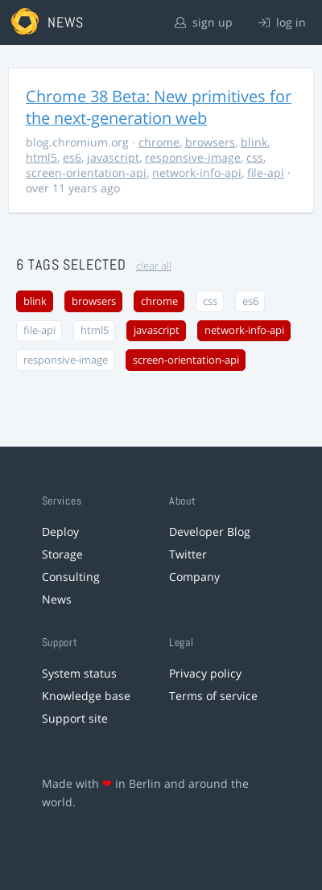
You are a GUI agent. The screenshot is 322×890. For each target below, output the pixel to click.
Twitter (188, 554)
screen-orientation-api (86, 172)
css (254, 157)
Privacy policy (205, 673)
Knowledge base (86, 695)
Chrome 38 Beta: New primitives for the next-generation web (158, 107)
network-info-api (197, 172)
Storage (62, 554)
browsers (210, 142)
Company (194, 576)
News (57, 599)
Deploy (60, 531)
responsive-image (193, 157)
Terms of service (213, 695)
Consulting (71, 576)
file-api (265, 172)
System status (79, 673)
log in (282, 22)
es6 (72, 157)
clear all (153, 266)
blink (254, 142)
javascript (113, 157)
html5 (41, 157)
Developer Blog (209, 531)
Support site (75, 718)
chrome (159, 142)
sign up (204, 22)
